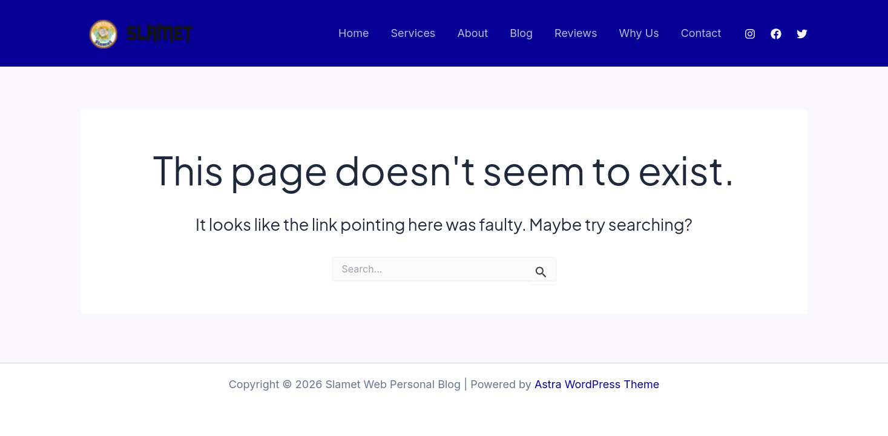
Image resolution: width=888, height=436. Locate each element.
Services (413, 33)
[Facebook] (776, 33)
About (472, 33)
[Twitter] (802, 33)
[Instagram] (750, 33)
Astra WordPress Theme (596, 384)
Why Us (639, 33)
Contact (701, 33)
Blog (521, 33)
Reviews (575, 33)
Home (353, 33)
